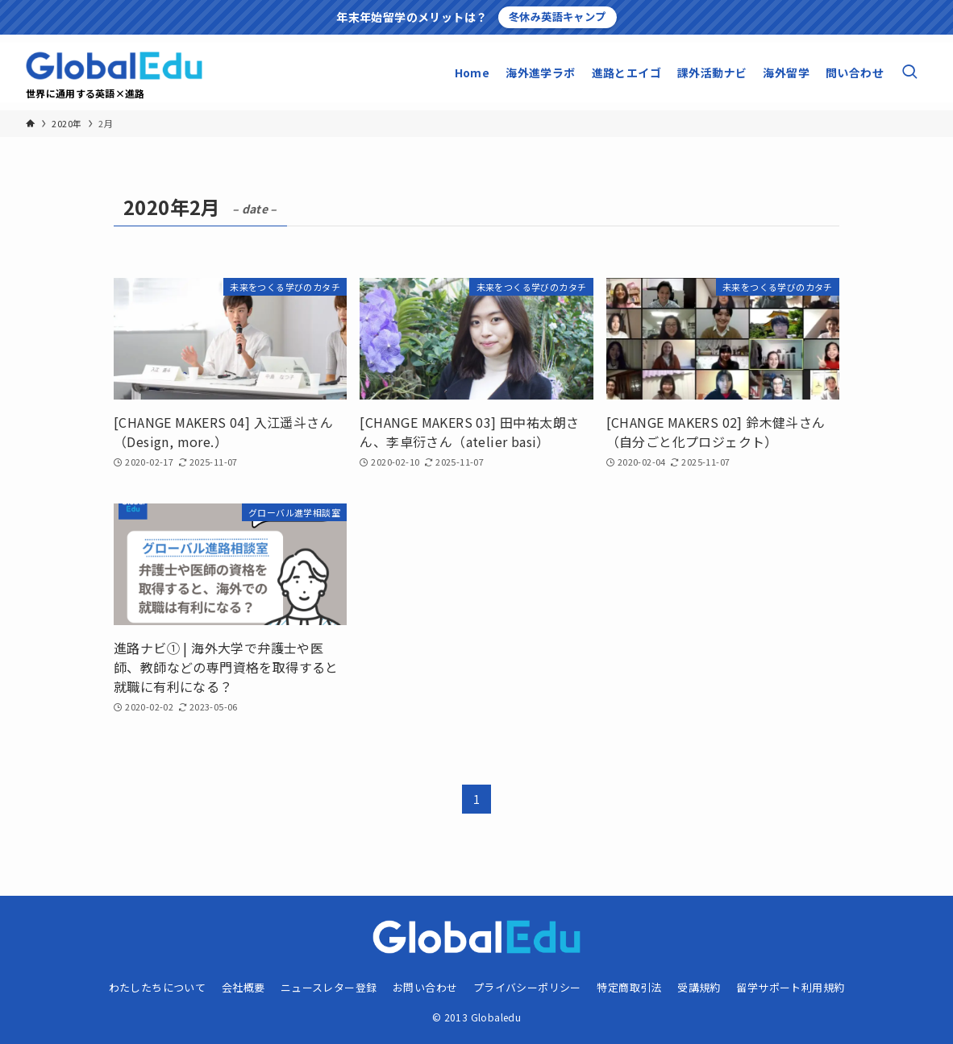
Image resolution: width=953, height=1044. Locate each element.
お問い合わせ (425, 987)
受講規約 (699, 987)
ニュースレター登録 (329, 987)
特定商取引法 (629, 987)
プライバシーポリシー (527, 987)
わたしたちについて (157, 987)
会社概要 (243, 987)
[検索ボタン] (909, 72)
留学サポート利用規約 (790, 987)
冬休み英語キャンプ (557, 16)
